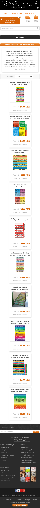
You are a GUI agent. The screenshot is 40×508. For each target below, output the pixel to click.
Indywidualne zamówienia (29, 462)
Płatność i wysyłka (27, 450)
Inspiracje (32, 13)
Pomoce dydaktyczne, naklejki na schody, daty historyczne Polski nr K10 (19, 323)
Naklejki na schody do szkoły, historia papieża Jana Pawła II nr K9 (20, 391)
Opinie (4, 460)
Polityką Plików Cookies (18, 4)
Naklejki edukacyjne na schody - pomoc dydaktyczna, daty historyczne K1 (20, 84)
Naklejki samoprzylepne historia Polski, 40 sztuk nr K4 (20, 185)
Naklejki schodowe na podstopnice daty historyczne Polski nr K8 (20, 289)
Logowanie (5, 470)
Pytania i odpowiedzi (28, 455)
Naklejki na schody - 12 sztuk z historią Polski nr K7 (20, 151)
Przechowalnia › (10, 20)
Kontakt (4, 457)
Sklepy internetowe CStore (20, 494)
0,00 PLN (11, 18)
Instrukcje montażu (27, 460)
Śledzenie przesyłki (8, 478)
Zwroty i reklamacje (28, 452)
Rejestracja (5, 473)
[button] (24, 76)
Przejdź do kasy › (10, 22)
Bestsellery (23, 13)
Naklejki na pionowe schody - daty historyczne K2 (20, 220)
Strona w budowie (20, 505)
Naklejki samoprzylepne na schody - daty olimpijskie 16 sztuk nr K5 (20, 357)
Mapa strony (6, 480)
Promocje (14, 13)
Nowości (7, 13)
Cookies (4, 452)
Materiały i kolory (27, 457)
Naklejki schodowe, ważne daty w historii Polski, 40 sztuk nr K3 (20, 117)
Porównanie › (35, 32)
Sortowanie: (10, 76)
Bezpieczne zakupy (8, 455)
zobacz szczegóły (20, 110)
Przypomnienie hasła (8, 475)
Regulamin (5, 450)
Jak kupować (26, 447)
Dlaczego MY (6, 447)
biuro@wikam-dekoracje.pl (22, 440)
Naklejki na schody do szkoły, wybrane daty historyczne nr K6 (20, 254)
